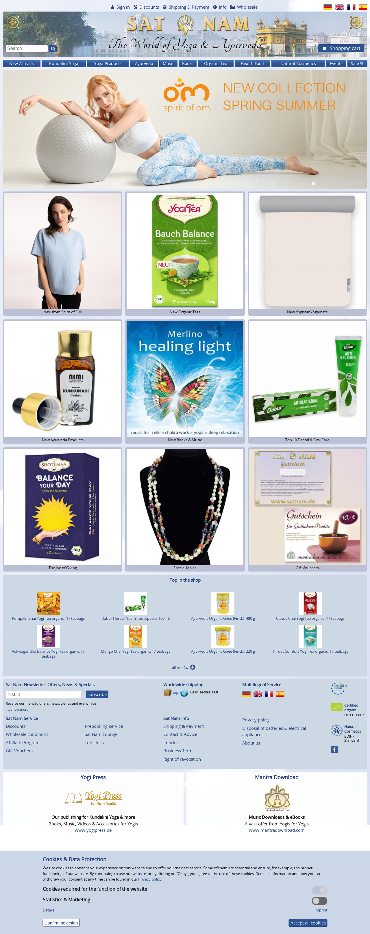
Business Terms (179, 750)
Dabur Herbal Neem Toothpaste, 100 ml (135, 616)
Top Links (94, 742)
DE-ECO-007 (354, 714)
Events (336, 63)
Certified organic (351, 707)
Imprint (170, 742)
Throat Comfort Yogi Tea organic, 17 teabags (310, 649)
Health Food (252, 63)
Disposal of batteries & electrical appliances (274, 731)
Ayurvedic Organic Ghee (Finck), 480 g (223, 616)
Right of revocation (182, 759)
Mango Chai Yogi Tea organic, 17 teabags (135, 649)
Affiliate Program (23, 742)
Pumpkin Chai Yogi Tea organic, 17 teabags (48, 616)
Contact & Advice (180, 734)
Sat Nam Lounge (101, 734)
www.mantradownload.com (277, 830)
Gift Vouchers (19, 750)
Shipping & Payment (189, 7)
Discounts (149, 7)
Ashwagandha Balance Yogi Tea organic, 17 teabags (48, 651)
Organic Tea (215, 63)
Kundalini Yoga (63, 63)
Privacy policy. (150, 879)
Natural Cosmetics (298, 63)
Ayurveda (144, 63)
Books (187, 63)
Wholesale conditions (27, 734)
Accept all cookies (308, 923)
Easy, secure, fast (204, 692)
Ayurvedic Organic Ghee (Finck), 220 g (223, 649)
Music (168, 63)
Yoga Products (108, 63)
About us (251, 743)
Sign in (123, 7)
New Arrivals (21, 63)
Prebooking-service (104, 726)
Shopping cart (344, 48)
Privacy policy (256, 720)
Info (223, 7)
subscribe (97, 694)
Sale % (357, 63)
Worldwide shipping (183, 684)
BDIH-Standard (351, 738)
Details (48, 910)
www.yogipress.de (93, 830)
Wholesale (247, 7)
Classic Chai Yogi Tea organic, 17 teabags (310, 616)
